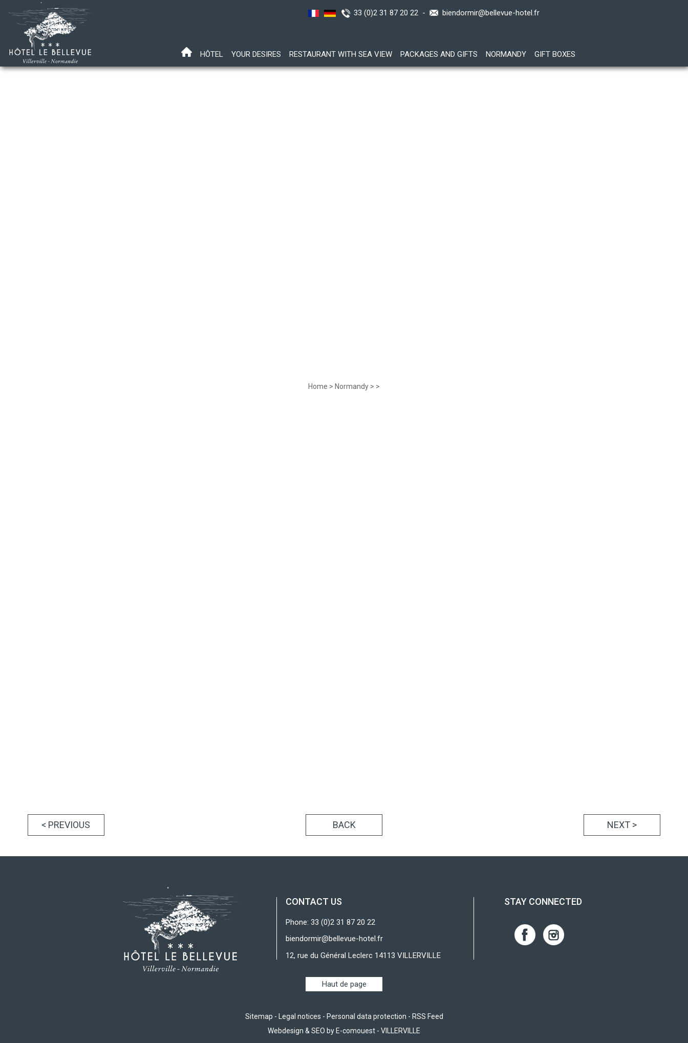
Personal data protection (366, 1016)
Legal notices (299, 1016)
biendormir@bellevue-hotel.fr (491, 12)
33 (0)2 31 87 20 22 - (391, 12)
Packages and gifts (439, 54)
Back (344, 824)
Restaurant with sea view (340, 54)
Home (318, 386)
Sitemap (259, 1016)
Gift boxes (554, 54)
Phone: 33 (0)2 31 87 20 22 (330, 922)
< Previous (65, 824)
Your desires (256, 54)
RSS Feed (427, 1016)
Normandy (506, 54)
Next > (622, 824)
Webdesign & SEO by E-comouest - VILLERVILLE (344, 1031)
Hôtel (211, 54)
